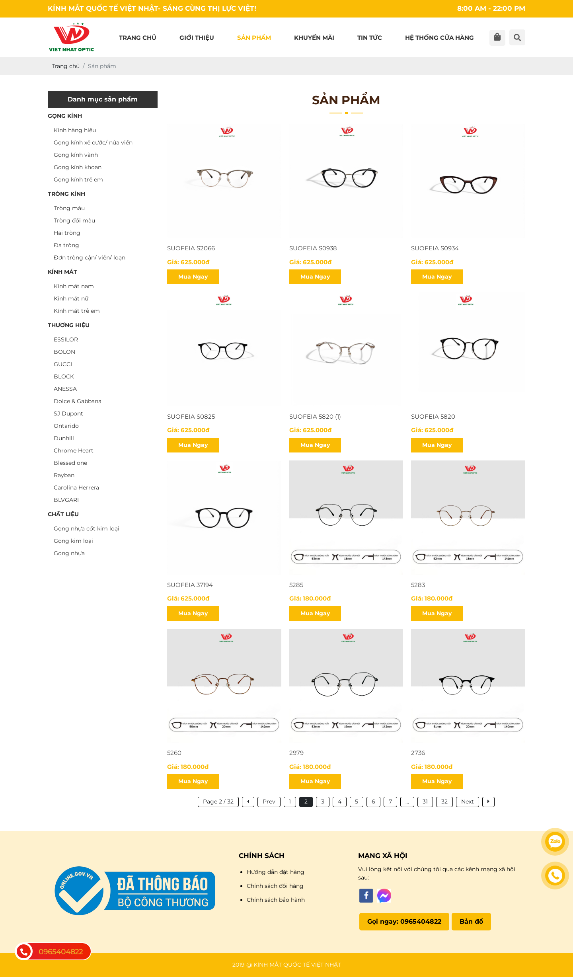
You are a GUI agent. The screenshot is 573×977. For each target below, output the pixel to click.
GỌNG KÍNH (65, 115)
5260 (174, 753)
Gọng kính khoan (77, 167)
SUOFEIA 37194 (190, 585)
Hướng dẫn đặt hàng (275, 872)
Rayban (64, 475)
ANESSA (65, 388)
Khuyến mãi (314, 37)
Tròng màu (69, 208)
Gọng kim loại (73, 540)
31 (425, 801)
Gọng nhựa (69, 553)
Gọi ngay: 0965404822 (404, 921)
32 (444, 801)
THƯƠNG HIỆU (69, 325)
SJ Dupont (68, 413)
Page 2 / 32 (218, 801)
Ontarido (66, 425)
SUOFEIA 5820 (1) (315, 416)
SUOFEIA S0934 (435, 248)
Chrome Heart (74, 450)
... (407, 801)
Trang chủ (137, 37)
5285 (296, 585)
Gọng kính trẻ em (78, 179)
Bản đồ (471, 921)
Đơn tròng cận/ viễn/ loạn (89, 257)
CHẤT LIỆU (63, 514)
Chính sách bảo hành (276, 899)
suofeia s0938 (313, 248)
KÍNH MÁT (62, 271)
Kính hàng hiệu (75, 130)
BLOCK (64, 376)
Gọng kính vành (76, 154)
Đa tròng (66, 245)
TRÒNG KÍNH (66, 193)
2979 (296, 753)
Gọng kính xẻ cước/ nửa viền (93, 142)
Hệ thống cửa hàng (439, 37)
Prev (269, 801)
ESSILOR (66, 339)
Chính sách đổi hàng (275, 885)
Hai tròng (67, 232)
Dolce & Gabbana (77, 401)
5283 (418, 585)
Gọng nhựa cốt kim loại (86, 528)
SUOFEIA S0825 (191, 416)
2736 (418, 753)
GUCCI (63, 364)
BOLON (64, 351)
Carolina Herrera (76, 487)
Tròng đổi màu (74, 220)
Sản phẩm (254, 37)
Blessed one (70, 462)
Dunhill (64, 438)
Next (467, 801)
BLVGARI (66, 499)
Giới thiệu (196, 37)
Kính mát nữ (71, 298)
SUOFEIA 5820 (433, 416)
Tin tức (369, 37)
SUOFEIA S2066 (191, 248)
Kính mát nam (74, 286)
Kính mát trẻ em (77, 310)
